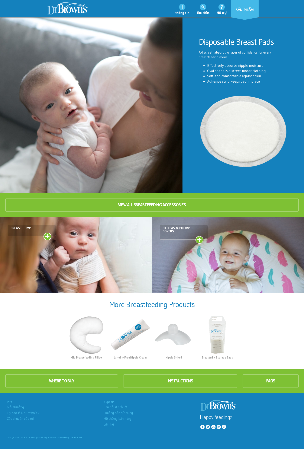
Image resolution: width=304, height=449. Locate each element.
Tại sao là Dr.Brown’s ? (23, 413)
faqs (270, 381)
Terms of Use (76, 437)
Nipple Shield (173, 357)
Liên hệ (109, 424)
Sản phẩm (245, 9)
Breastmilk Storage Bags (217, 357)
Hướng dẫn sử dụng (118, 413)
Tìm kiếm (203, 12)
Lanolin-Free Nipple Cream (130, 357)
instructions (180, 381)
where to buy (61, 381)
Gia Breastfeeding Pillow (86, 357)
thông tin (182, 12)
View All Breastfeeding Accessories (152, 205)
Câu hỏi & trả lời (115, 407)
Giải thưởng (15, 407)
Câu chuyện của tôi (20, 418)
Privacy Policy (63, 437)
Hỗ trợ (222, 12)
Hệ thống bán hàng (118, 418)
